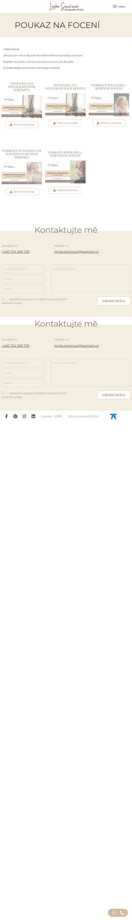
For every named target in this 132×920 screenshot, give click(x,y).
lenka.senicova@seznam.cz (76, 252)
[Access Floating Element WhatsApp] (114, 913)
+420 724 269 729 (15, 252)
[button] (113, 301)
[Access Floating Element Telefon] (122, 913)
